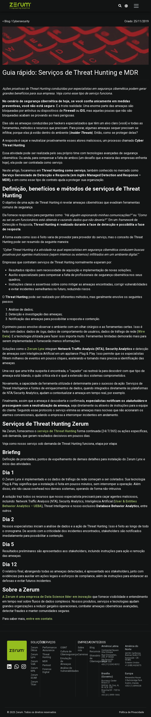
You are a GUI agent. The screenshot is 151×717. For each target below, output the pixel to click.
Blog (92, 647)
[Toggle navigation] (136, 6)
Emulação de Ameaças (65, 661)
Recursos (93, 651)
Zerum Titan (34, 683)
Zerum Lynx (34, 656)
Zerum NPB (34, 669)
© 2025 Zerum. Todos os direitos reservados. (32, 712)
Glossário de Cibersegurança (93, 658)
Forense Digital (46, 670)
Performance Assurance (49, 649)
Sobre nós (81, 649)
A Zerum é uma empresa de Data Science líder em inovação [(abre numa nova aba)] (47, 597)
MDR (45, 661)
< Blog (6, 21)
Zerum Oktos (34, 649)
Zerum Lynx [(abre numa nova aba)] (35, 349)
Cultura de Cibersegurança (67, 653)
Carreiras (81, 654)
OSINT (63, 647)
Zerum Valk (34, 662)
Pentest (46, 665)
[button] (120, 6)
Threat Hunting (46, 656)
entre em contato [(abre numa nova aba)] (39, 619)
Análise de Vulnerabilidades (67, 669)
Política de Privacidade (131, 712)
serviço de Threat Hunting (56, 431)
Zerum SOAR (34, 676)
